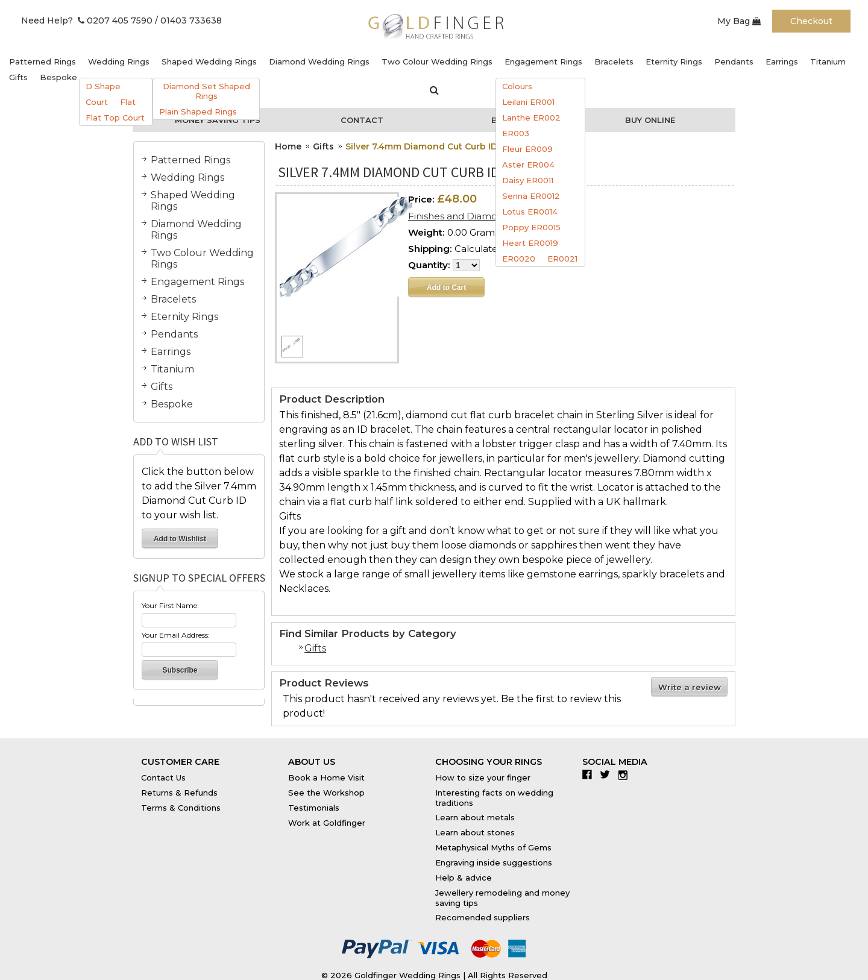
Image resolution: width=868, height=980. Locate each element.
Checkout (811, 21)
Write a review (689, 687)
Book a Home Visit (326, 777)
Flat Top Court (115, 117)
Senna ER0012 (531, 196)
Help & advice (463, 877)
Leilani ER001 (528, 102)
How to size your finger (482, 777)
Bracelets (614, 61)
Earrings (782, 61)
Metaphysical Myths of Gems (493, 847)
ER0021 (562, 258)
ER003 (515, 133)
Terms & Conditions (181, 807)
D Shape (103, 86)
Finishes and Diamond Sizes (471, 216)
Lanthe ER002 (531, 117)
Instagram (626, 774)
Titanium (828, 61)
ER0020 (518, 258)
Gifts (18, 77)
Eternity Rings (674, 61)
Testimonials (313, 807)
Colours (517, 86)
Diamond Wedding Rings (319, 61)
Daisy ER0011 (527, 180)
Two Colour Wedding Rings (437, 61)
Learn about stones (475, 832)
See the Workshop (326, 792)
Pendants (733, 61)
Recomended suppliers (482, 917)
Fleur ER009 (527, 149)
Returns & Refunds (179, 792)
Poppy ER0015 (531, 227)
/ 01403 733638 (188, 20)
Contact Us (163, 777)
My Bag (739, 21)
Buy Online (650, 120)
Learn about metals (475, 817)
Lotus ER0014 (530, 211)
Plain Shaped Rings (198, 111)
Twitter (607, 774)
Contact (362, 120)
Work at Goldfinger (326, 823)
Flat (128, 102)
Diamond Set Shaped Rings (206, 91)
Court (97, 102)
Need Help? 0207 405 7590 (87, 20)
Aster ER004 (528, 164)
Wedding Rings (118, 61)
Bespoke (58, 77)
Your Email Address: (176, 634)
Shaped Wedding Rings (209, 61)
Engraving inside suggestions (493, 862)
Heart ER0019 (530, 243)
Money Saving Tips (217, 120)
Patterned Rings (42, 61)
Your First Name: (170, 605)
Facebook (589, 774)
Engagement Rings (543, 61)
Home (288, 146)
